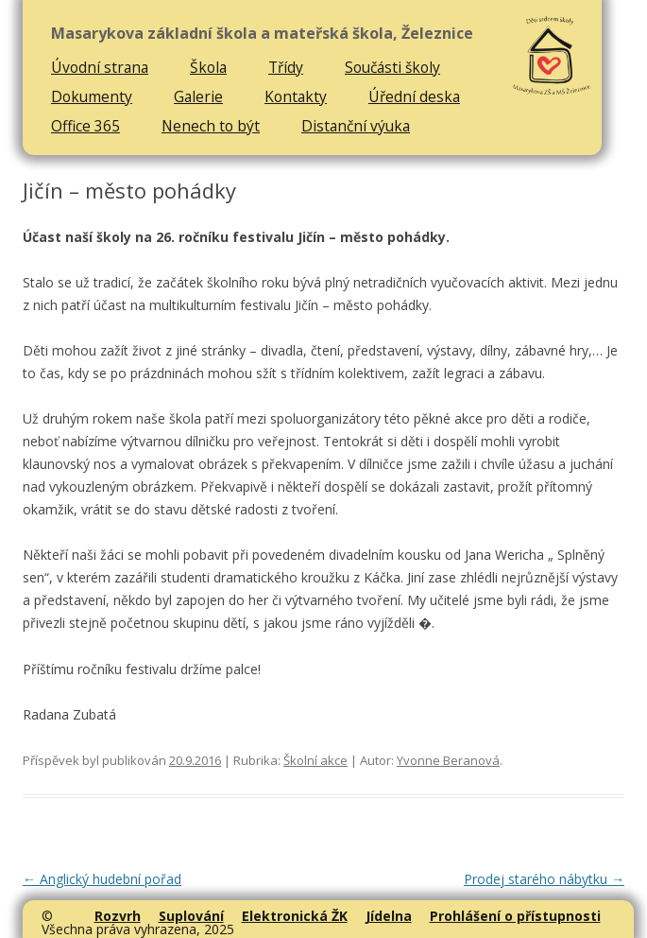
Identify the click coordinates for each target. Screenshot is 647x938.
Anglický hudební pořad (102, 879)
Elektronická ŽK (295, 916)
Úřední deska (414, 96)
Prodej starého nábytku (544, 879)
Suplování (191, 916)
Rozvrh (117, 916)
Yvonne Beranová (448, 760)
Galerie (198, 96)
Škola (208, 67)
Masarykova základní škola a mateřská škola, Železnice (262, 33)
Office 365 (85, 125)
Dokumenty (91, 96)
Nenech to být (211, 125)
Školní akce (315, 760)
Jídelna (389, 916)
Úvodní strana (99, 67)
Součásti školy (392, 67)
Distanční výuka (355, 125)
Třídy (285, 67)
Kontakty (295, 96)
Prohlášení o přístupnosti (515, 916)
